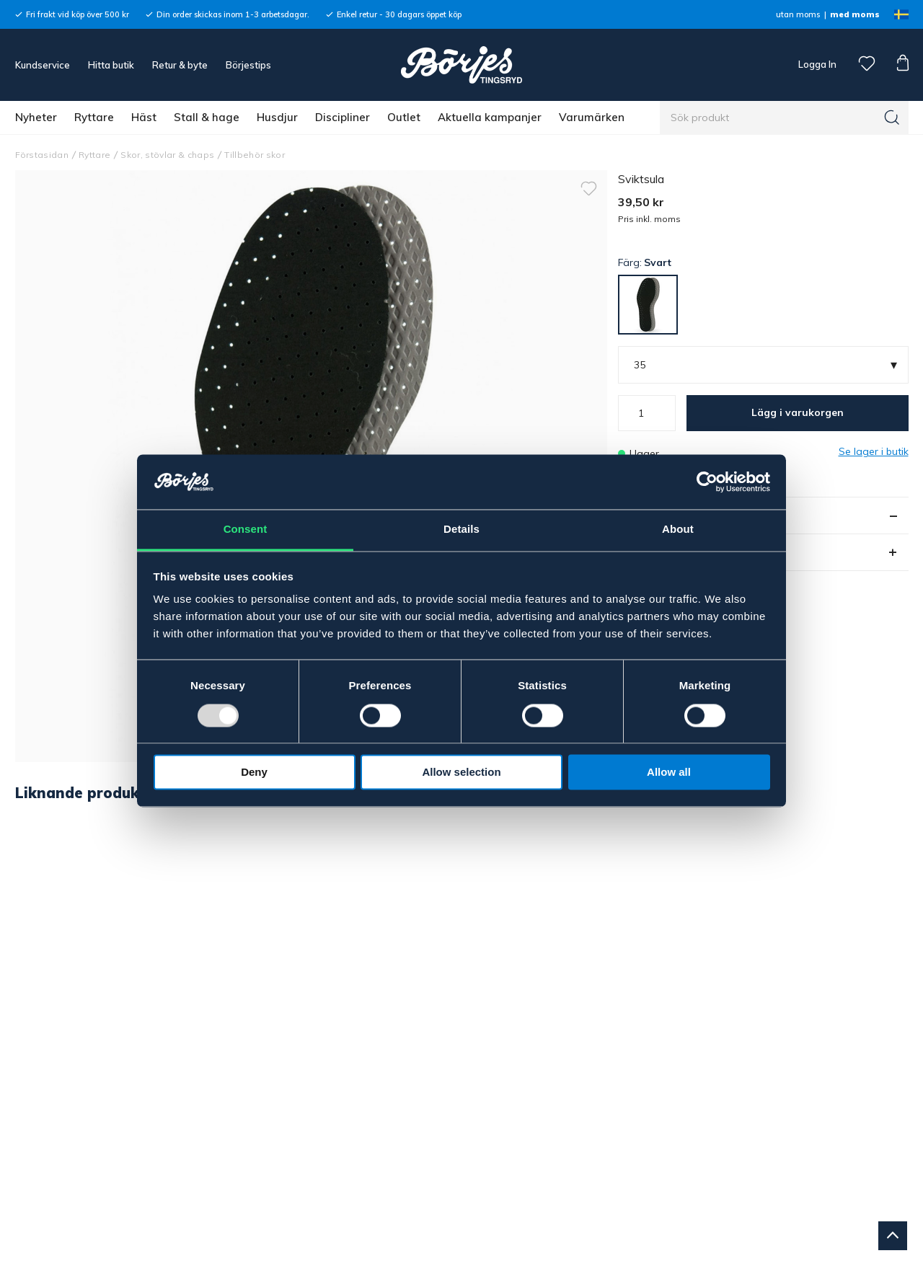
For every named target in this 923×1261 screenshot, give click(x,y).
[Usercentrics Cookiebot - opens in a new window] (707, 481)
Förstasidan (42, 154)
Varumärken (591, 117)
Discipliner (342, 117)
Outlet (403, 117)
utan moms (798, 14)
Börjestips (248, 65)
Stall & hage (206, 117)
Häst (143, 117)
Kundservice (42, 65)
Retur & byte (180, 65)
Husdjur (277, 117)
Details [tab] (461, 529)
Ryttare (94, 117)
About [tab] (678, 529)
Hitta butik (111, 65)
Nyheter (36, 117)
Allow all (669, 772)
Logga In (816, 64)
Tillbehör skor (254, 154)
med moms (855, 14)
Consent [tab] (246, 529)
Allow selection (461, 772)
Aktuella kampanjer (490, 117)
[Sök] (892, 117)
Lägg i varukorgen (797, 412)
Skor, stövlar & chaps (167, 154)
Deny (254, 772)
